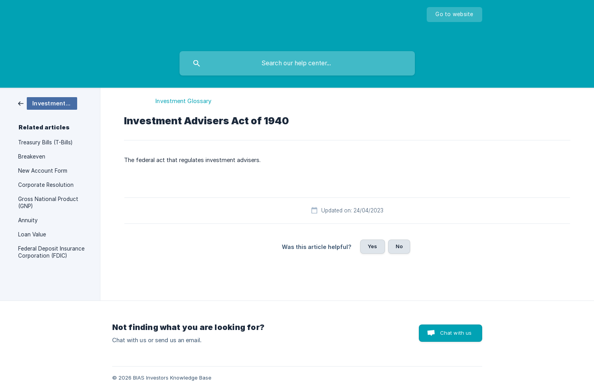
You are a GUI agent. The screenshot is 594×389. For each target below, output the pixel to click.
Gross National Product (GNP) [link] (48, 202)
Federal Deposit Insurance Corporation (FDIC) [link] (51, 252)
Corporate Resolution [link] (46, 185)
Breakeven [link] (31, 156)
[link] (47, 103)
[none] (454, 14)
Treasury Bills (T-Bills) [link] (45, 142)
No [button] (399, 246)
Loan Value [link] (32, 234)
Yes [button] (372, 246)
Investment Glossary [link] (183, 101)
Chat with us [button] (456, 333)
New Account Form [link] (42, 171)
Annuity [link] (28, 220)
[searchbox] (297, 63)
